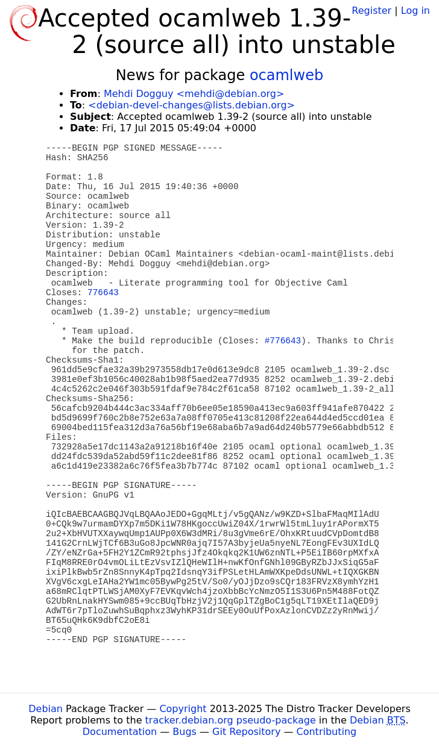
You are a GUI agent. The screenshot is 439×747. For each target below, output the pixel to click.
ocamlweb (286, 75)
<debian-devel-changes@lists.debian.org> (191, 105)
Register (371, 10)
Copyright (182, 708)
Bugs (184, 731)
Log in (415, 10)
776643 (103, 293)
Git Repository (246, 731)
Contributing (327, 731)
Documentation (120, 731)
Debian (45, 708)
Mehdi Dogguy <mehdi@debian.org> (194, 93)
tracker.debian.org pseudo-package (230, 720)
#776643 (283, 341)
